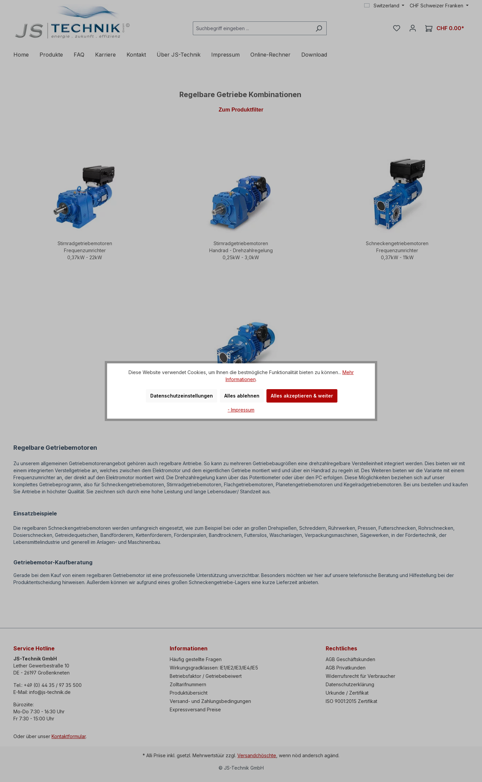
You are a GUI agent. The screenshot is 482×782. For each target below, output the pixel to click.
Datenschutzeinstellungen (181, 396)
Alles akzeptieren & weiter (302, 396)
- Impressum (241, 410)
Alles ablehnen (241, 396)
